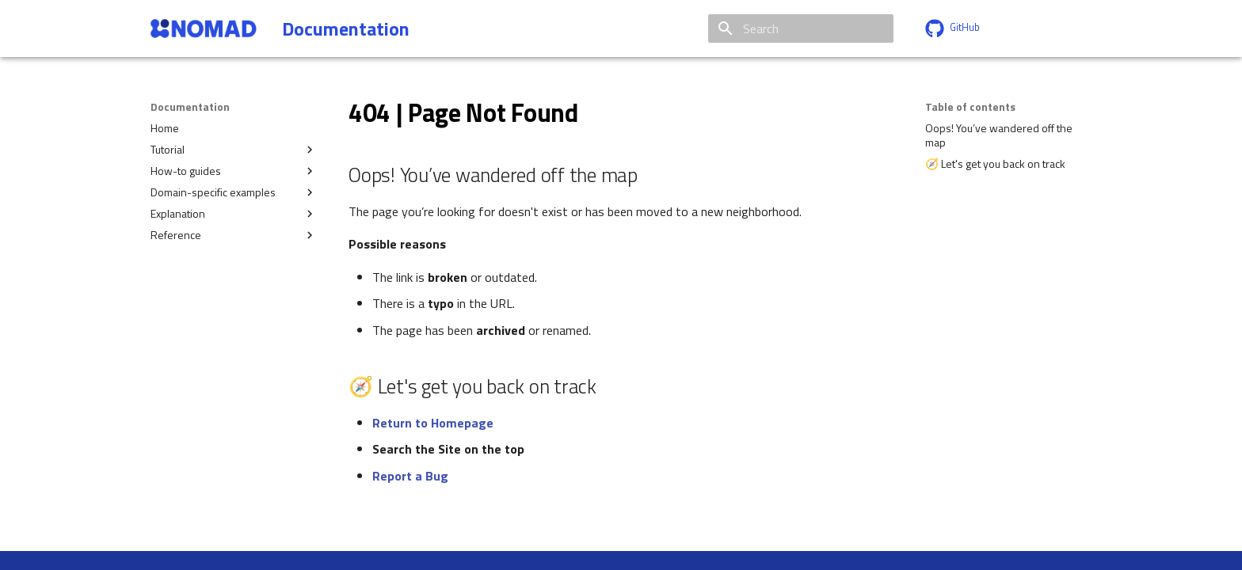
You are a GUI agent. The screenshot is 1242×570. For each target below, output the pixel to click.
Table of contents (970, 107)
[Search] (800, 28)
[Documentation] (203, 28)
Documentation (190, 107)
